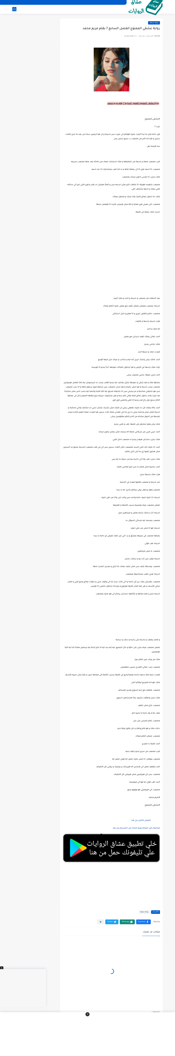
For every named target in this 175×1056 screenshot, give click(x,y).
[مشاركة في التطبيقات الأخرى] (100, 921)
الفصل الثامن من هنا (141, 820)
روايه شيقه (154, 23)
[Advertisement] (111, 274)
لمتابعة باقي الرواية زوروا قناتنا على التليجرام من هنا (136, 828)
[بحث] (14, 9)
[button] (143, 921)
